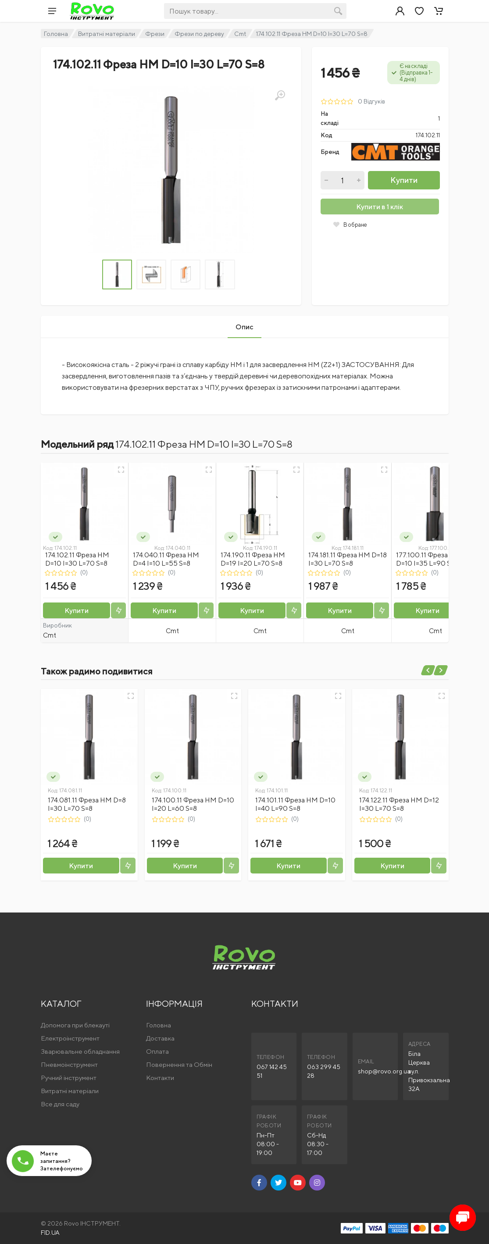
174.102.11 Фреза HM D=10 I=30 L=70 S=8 (77, 559)
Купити (404, 180)
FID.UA (50, 1232)
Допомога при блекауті (75, 1025)
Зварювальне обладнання (80, 1051)
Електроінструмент (70, 1038)
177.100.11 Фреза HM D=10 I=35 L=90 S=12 (428, 559)
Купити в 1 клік (379, 207)
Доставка (160, 1038)
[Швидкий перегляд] (121, 470)
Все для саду (60, 1104)
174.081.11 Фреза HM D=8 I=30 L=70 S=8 (87, 804)
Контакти (160, 1077)
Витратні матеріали (106, 33)
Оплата (157, 1051)
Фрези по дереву (199, 33)
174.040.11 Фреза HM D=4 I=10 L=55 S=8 (166, 559)
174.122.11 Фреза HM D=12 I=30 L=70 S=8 (399, 804)
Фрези (154, 33)
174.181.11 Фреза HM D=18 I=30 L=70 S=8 (347, 559)
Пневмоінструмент (69, 1064)
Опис (244, 327)
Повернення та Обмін (179, 1064)
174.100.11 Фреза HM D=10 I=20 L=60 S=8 (193, 804)
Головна (56, 33)
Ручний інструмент (68, 1077)
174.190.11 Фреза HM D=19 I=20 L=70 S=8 (253, 559)
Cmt (240, 33)
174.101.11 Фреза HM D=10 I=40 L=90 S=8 (295, 804)
